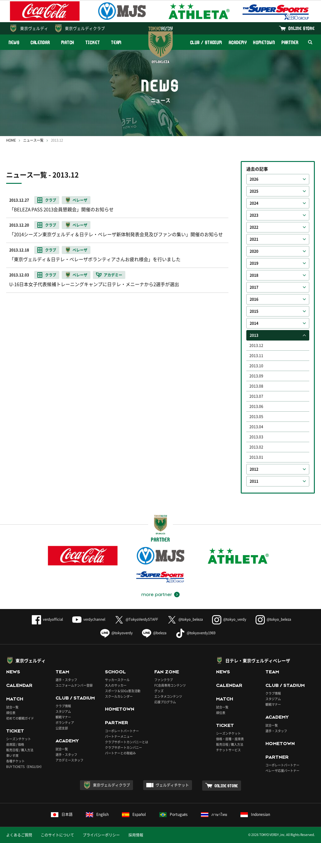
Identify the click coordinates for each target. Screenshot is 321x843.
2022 (254, 227)
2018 (254, 275)
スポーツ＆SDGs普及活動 (122, 690)
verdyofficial (47, 619)
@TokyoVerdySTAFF (136, 619)
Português (173, 814)
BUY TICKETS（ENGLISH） (25, 766)
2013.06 (256, 406)
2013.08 (256, 386)
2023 (254, 215)
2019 (254, 263)
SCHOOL (115, 671)
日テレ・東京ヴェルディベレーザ (257, 660)
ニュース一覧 (33, 140)
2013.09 (256, 376)
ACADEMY (238, 42)
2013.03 (256, 437)
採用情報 (135, 835)
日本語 (62, 814)
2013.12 (256, 345)
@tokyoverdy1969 (195, 632)
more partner (156, 594)
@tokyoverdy (116, 632)
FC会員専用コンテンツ (170, 685)
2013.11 (256, 355)
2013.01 (256, 457)
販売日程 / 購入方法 (19, 750)
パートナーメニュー (119, 736)
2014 (254, 323)
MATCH (68, 42)
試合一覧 (12, 707)
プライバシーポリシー (101, 835)
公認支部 (62, 728)
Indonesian (255, 814)
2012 (254, 469)
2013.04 (256, 427)
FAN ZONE (166, 671)
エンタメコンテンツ (168, 696)
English (97, 814)
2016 (254, 299)
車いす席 (12, 755)
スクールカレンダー (119, 696)
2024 (254, 203)
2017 (254, 287)
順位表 (10, 712)
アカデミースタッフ (69, 760)
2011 (254, 481)
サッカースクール (117, 679)
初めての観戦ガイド (20, 718)
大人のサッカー (116, 685)
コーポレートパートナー (122, 730)
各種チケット (15, 761)
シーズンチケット (18, 738)
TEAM (116, 42)
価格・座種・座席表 (230, 738)
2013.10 (256, 366)
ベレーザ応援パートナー (282, 770)
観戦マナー (63, 717)
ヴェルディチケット (172, 785)
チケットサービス (228, 750)
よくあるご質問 (19, 835)
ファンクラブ (163, 679)
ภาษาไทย (214, 814)
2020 (254, 251)
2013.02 (256, 447)
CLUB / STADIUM (206, 42)
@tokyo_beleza (185, 619)
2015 (254, 311)
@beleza (154, 632)
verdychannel (88, 619)
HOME (11, 140)
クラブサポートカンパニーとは (126, 742)
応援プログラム (165, 702)
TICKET (92, 42)
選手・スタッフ (66, 679)
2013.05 (256, 416)
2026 (254, 179)
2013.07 (256, 396)
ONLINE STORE (301, 28)
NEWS (14, 42)
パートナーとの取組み (120, 753)
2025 (254, 191)
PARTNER (289, 42)
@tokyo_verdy (229, 619)
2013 (254, 335)
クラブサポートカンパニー (123, 747)
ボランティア (65, 722)
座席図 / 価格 (15, 744)
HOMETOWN (264, 42)
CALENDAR (40, 42)
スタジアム (63, 711)
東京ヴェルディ (34, 28)
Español (134, 814)
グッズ (159, 690)
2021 (254, 239)
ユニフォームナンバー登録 (74, 685)
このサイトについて (57, 835)
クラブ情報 (63, 706)
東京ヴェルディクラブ (85, 28)
